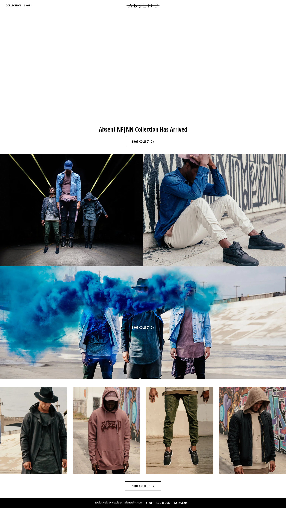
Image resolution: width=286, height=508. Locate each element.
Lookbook (163, 503)
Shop (27, 5)
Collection (13, 5)
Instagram (180, 503)
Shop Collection (143, 142)
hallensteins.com (132, 502)
